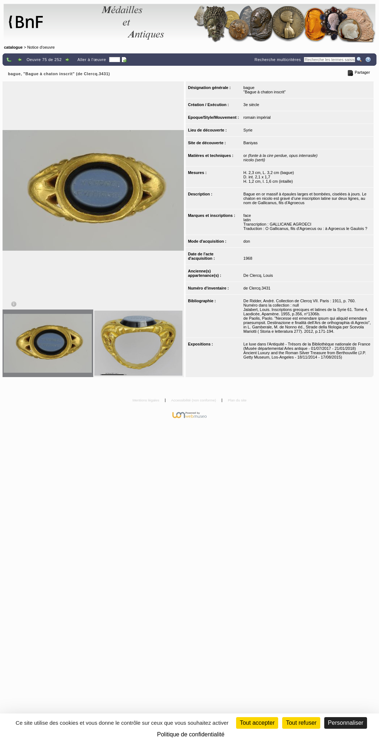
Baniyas (250, 143)
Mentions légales (146, 400)
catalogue (13, 47)
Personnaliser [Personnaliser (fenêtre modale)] (345, 723)
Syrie (247, 130)
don (246, 241)
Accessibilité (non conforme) (194, 400)
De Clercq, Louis (258, 275)
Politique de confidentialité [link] (190, 734)
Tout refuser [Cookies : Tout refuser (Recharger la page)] (301, 723)
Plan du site (237, 400)
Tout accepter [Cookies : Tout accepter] (257, 723)
